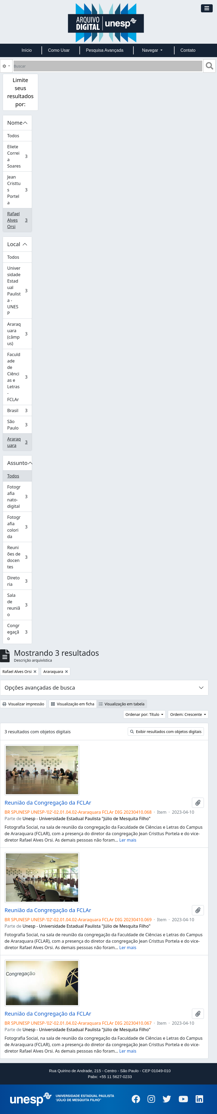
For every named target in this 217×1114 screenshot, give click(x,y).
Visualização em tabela (122, 703)
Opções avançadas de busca (40, 687)
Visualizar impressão (23, 703)
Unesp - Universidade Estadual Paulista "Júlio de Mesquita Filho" (86, 818)
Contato (187, 50)
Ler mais (127, 840)
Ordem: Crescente (186, 714)
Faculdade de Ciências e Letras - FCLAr (19, 376)
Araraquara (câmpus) (19, 333)
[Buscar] (108, 66)
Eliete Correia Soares (19, 156)
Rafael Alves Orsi (19, 220)
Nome (14, 122)
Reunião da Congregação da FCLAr (48, 803)
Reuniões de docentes (19, 557)
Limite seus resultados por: (20, 92)
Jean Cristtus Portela (19, 190)
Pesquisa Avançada (104, 50)
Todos (13, 136)
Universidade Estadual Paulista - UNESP (19, 290)
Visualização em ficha (72, 703)
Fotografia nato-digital (19, 496)
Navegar (150, 50)
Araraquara (19, 442)
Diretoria (19, 581)
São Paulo (19, 425)
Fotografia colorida (19, 526)
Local (13, 244)
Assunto (17, 463)
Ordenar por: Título (143, 714)
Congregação (19, 632)
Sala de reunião (19, 604)
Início (27, 50)
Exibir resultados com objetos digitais (165, 731)
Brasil (19, 411)
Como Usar (59, 50)
